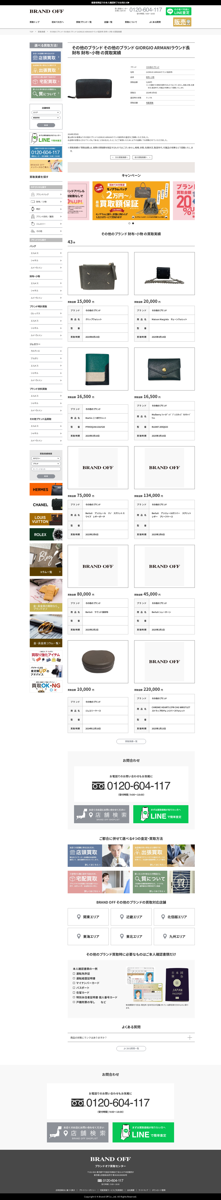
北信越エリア (177, 916)
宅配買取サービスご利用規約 (111, 1190)
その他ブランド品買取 (40, 419)
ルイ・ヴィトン (36, 267)
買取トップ (34, 22)
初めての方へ (58, 22)
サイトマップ (143, 1190)
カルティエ (35, 350)
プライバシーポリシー (87, 1190)
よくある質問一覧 (131, 1048)
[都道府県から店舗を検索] (46, 118)
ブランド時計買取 (38, 306)
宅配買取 (149, 102)
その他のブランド (152, 67)
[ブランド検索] (46, 464)
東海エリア (91, 936)
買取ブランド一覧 (84, 22)
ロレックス (35, 313)
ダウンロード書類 (158, 1190)
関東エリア (91, 916)
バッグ (33, 246)
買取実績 (41, 31)
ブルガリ (34, 358)
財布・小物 (35, 276)
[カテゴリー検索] (46, 458)
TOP (31, 31)
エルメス (34, 253)
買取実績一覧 (131, 741)
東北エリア (134, 936)
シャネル (34, 260)
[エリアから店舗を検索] (46, 112)
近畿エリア (134, 916)
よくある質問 (155, 22)
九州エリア (177, 936)
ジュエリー (35, 344)
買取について (131, 22)
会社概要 (130, 1190)
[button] (129, 223)
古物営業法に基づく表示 (65, 1190)
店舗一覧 (108, 22)
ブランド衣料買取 (38, 388)
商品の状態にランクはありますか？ (88, 1037)
